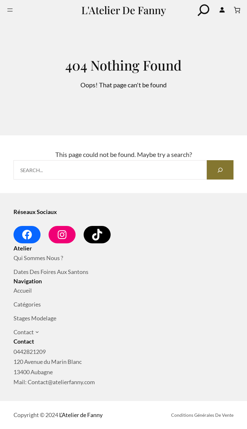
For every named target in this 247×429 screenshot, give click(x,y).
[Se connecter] (222, 10)
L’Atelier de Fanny (81, 414)
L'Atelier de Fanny (123, 10)
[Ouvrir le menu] (10, 10)
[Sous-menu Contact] (37, 332)
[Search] (220, 170)
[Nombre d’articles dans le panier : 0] (237, 10)
